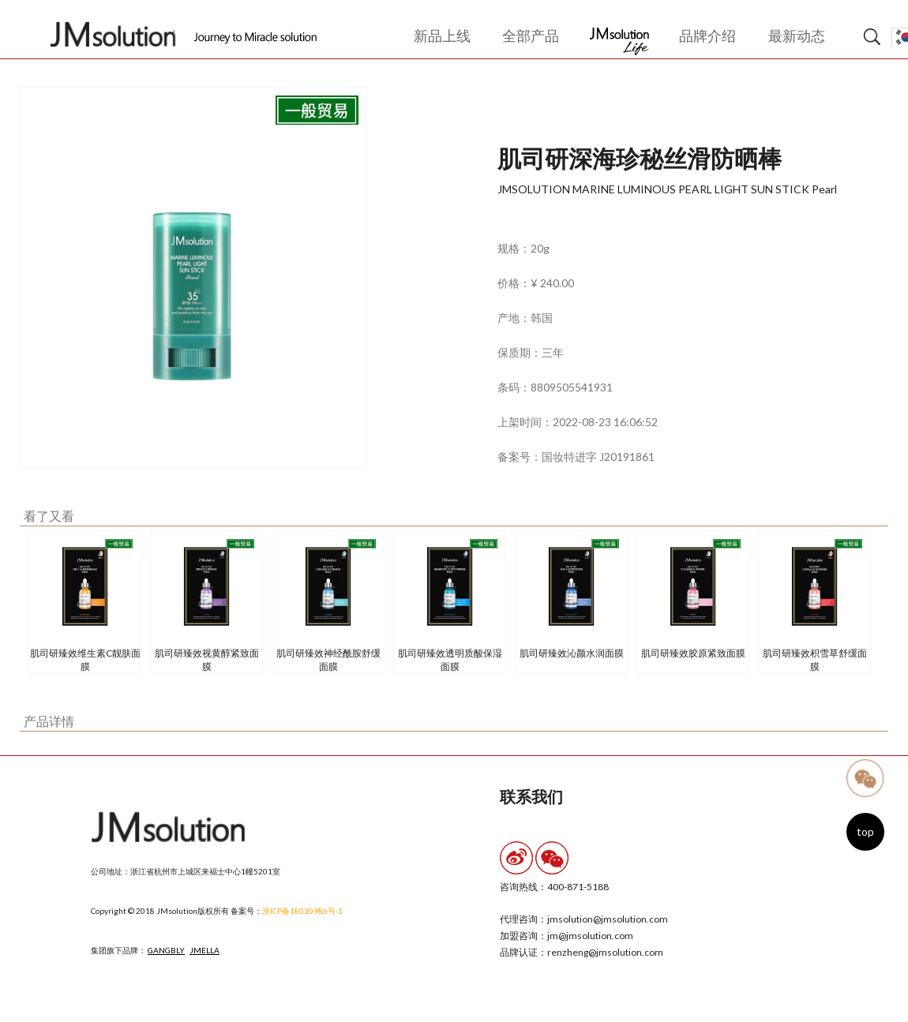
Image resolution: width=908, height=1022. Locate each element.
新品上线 (442, 35)
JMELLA (204, 950)
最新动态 (796, 35)
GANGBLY (166, 950)
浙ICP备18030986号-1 (302, 910)
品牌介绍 (707, 35)
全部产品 (530, 35)
